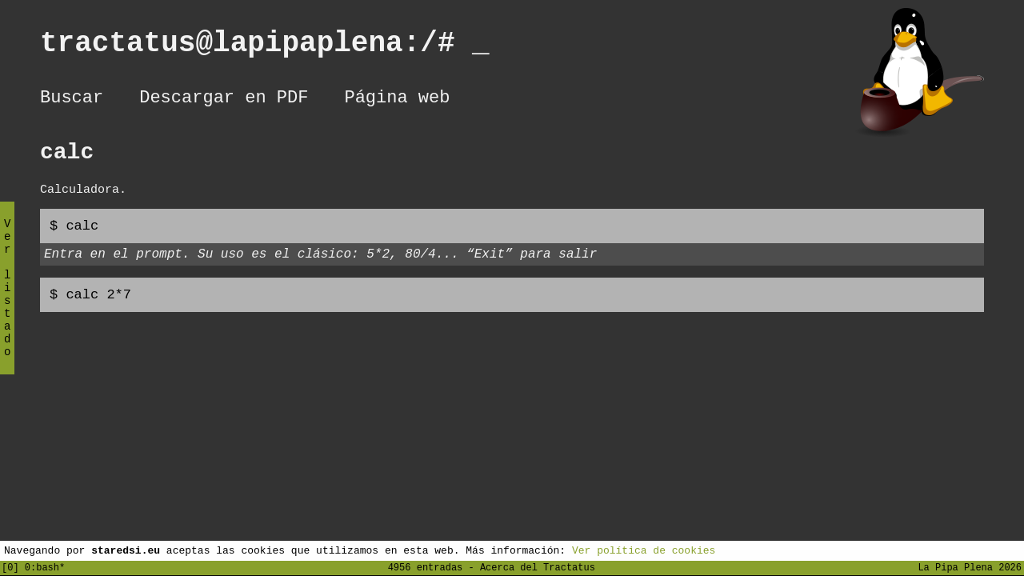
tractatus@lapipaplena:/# (265, 46)
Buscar (71, 100)
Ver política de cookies (643, 549)
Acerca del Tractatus (537, 567)
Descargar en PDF (223, 100)
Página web (397, 100)
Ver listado (7, 301)
